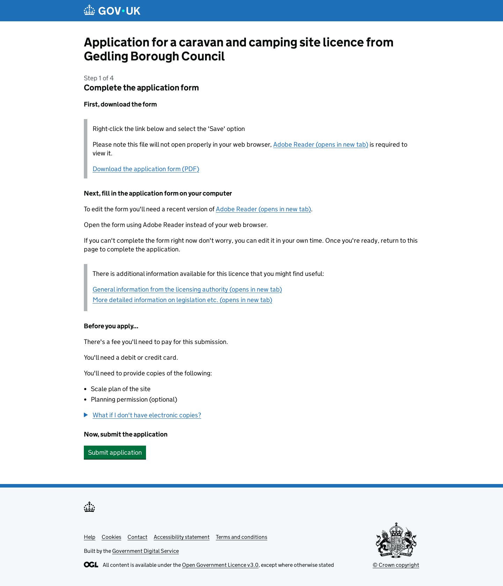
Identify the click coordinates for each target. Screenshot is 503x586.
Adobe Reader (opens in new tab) (320, 144)
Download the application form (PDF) (146, 169)
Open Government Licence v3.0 (220, 565)
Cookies (111, 537)
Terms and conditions (241, 537)
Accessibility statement (182, 537)
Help (89, 537)
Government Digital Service (145, 551)
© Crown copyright (396, 565)
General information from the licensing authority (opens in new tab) (187, 289)
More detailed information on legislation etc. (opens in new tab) (182, 300)
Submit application (115, 452)
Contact (137, 537)
